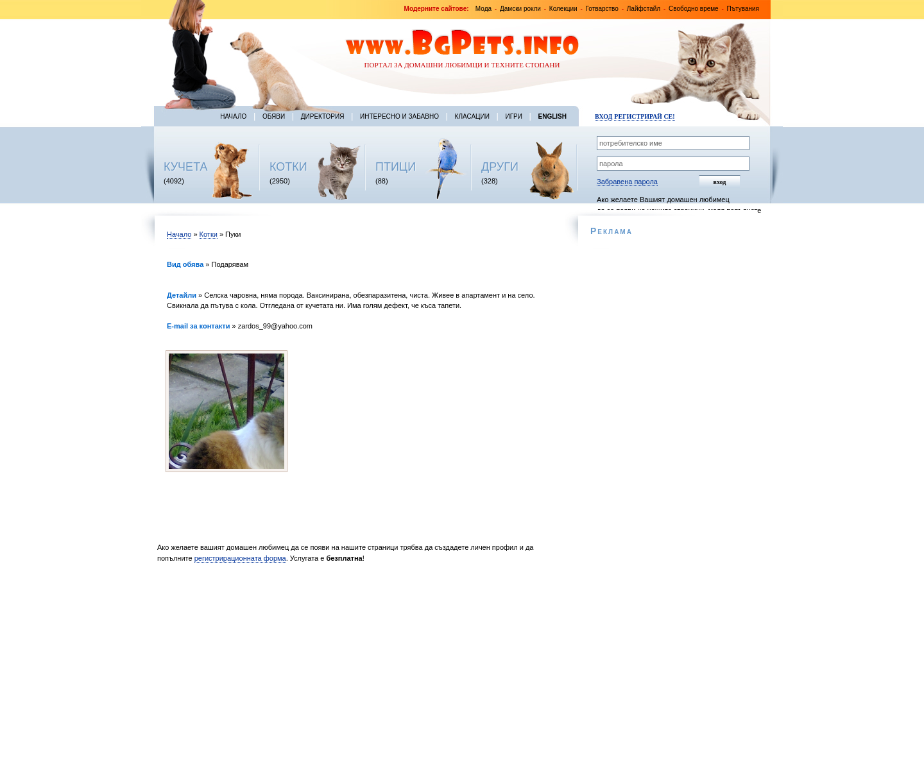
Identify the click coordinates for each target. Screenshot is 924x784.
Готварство (602, 8)
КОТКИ (288, 166)
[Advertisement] (357, 677)
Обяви (273, 116)
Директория (323, 116)
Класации (472, 116)
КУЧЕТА (186, 166)
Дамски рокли (520, 8)
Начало (233, 116)
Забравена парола (627, 181)
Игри (513, 116)
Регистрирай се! (644, 116)
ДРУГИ (499, 166)
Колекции (563, 8)
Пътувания (743, 8)
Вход (603, 116)
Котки (209, 234)
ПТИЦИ (395, 166)
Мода (483, 8)
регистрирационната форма (240, 558)
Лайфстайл (643, 8)
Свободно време (694, 8)
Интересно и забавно (399, 116)
